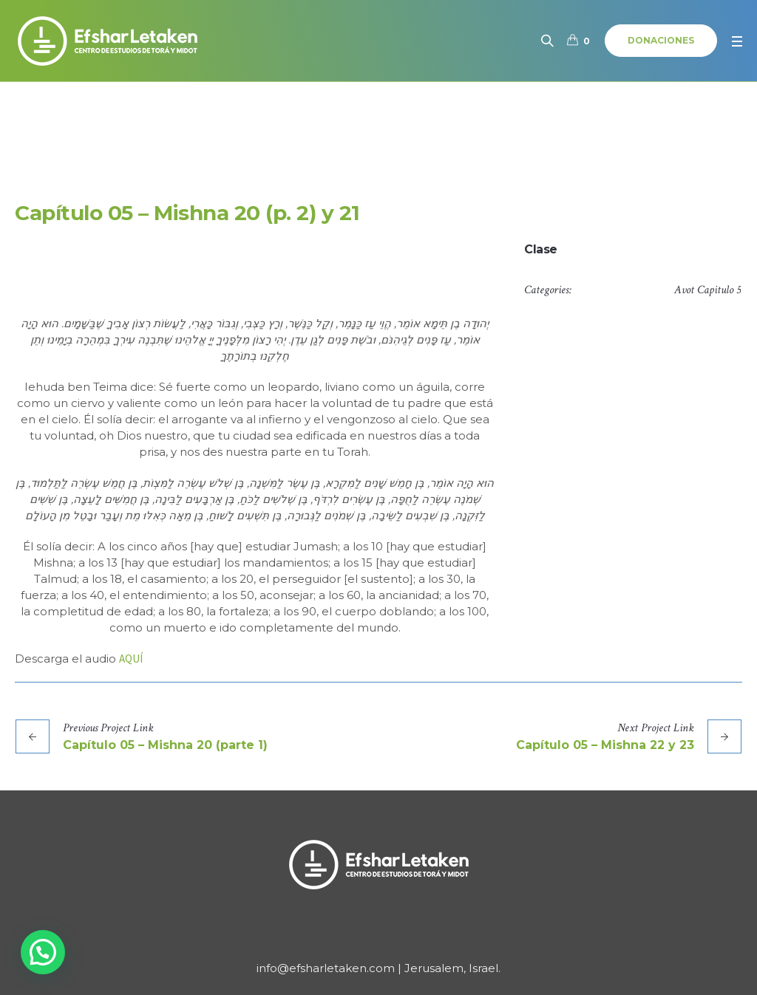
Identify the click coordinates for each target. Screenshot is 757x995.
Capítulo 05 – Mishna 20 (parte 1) (165, 745)
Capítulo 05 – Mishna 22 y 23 (605, 745)
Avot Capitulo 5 (707, 290)
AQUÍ (131, 659)
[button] (43, 952)
